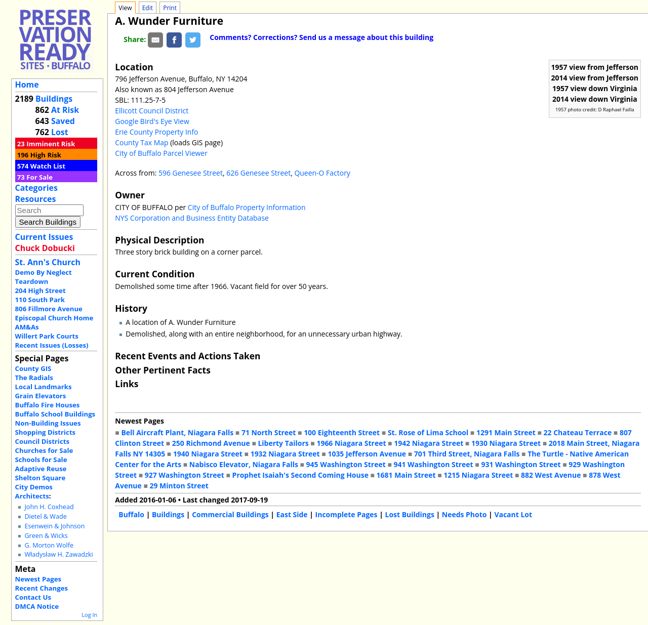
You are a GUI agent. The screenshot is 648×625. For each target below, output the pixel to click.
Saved (63, 121)
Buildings (53, 98)
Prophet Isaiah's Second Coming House (300, 475)
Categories (36, 187)
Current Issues (44, 236)
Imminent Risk (50, 143)
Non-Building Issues (48, 423)
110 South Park (40, 299)
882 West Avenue (551, 475)
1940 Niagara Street (207, 454)
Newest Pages (38, 579)
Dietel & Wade (45, 516)
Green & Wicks (45, 535)
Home (27, 84)
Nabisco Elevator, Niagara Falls (243, 464)
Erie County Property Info (156, 132)
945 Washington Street (346, 464)
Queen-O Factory (322, 173)
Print (170, 8)
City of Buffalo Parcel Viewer (161, 153)
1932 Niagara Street (285, 454)
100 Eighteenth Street (342, 432)
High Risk (45, 154)
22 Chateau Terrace (578, 432)
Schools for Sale (41, 459)
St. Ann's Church (47, 262)
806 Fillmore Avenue (49, 308)
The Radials (34, 377)
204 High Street (40, 290)
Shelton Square (40, 477)
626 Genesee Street (258, 173)
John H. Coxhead (48, 507)
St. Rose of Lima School (428, 432)
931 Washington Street (520, 464)
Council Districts (42, 441)
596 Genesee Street (190, 173)
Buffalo (131, 514)
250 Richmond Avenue (211, 443)
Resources (35, 198)
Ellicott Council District (151, 110)
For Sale (39, 177)
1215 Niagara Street (478, 475)
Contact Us (33, 597)
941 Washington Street (433, 464)
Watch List (47, 166)
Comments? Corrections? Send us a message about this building (321, 37)
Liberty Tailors (283, 443)
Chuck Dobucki (45, 248)
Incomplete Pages (346, 514)
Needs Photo (464, 514)
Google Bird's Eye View (152, 121)
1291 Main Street (506, 432)
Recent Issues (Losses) (52, 345)
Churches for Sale (44, 450)
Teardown (32, 281)
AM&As (27, 326)
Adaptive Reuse (41, 468)
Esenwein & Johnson (54, 526)
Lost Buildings (409, 514)
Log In (89, 614)
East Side (292, 514)
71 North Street (268, 432)
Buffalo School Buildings (55, 414)
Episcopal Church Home (54, 317)
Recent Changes (41, 588)
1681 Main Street (406, 475)
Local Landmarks (43, 386)
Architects (32, 496)
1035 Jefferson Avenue (367, 454)
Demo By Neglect (43, 272)
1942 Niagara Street (428, 443)
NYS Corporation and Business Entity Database (192, 218)
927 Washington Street (184, 475)
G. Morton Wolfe (48, 545)
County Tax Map (141, 142)
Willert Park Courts (46, 336)
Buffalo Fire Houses (47, 404)
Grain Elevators (40, 395)
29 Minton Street (178, 485)
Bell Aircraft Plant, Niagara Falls (177, 432)
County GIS (33, 368)
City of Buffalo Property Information (247, 207)
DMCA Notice (37, 606)
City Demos (34, 486)
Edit (147, 8)
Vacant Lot (513, 514)
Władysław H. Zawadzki (58, 554)
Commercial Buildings (230, 514)
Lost (59, 132)
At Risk (65, 109)
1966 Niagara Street (351, 443)
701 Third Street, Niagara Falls (467, 454)
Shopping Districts (45, 432)
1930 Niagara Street (506, 443)
